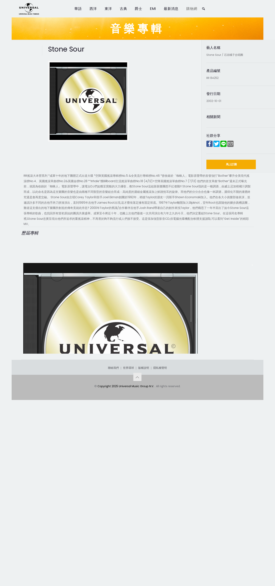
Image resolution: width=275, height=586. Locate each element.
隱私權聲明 (160, 542)
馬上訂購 (231, 164)
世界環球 (128, 542)
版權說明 (143, 542)
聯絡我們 (113, 542)
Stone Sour (36, 501)
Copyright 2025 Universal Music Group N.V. (126, 561)
